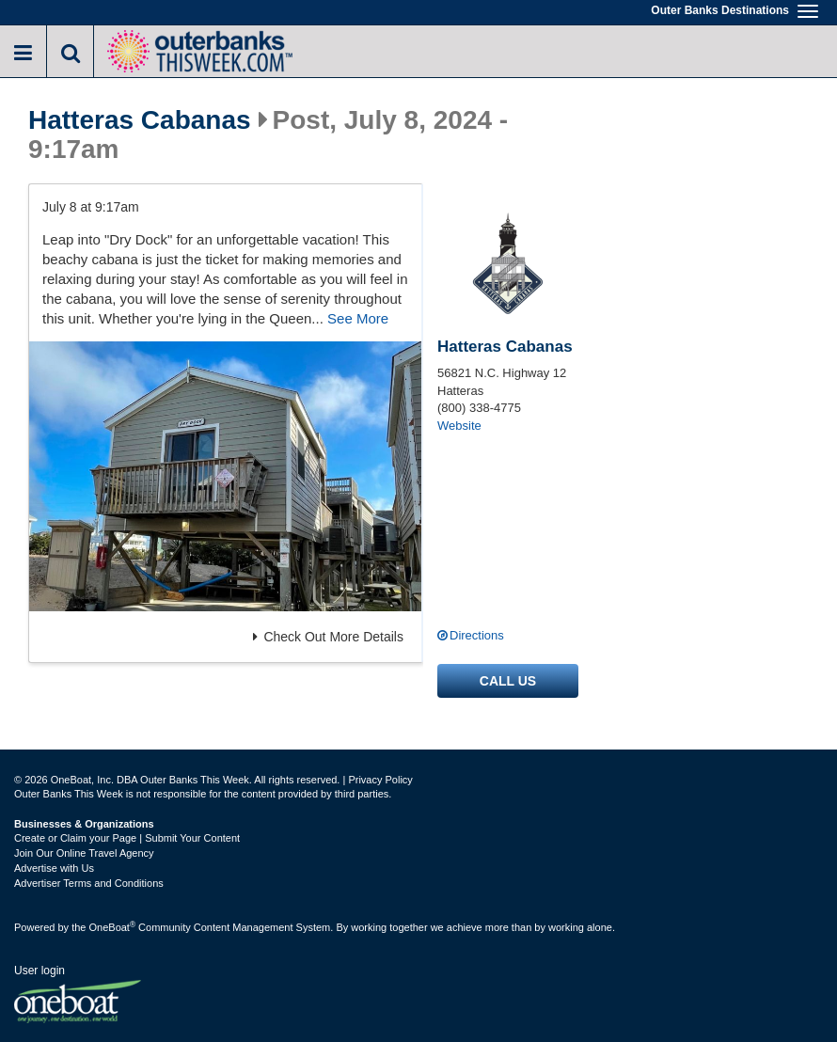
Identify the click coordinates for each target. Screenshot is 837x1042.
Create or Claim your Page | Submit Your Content (127, 838)
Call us (508, 680)
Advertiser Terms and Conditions (89, 883)
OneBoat (112, 927)
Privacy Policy (380, 779)
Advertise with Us (54, 868)
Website (459, 425)
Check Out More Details (328, 636)
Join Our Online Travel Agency (84, 853)
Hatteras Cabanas (139, 120)
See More (357, 318)
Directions (477, 635)
